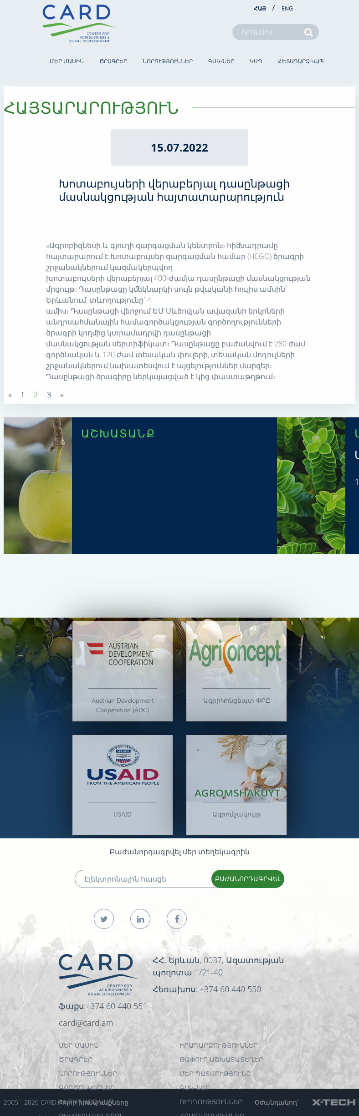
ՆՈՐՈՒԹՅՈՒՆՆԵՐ (168, 61)
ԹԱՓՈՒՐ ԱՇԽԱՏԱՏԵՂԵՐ (221, 1059)
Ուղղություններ (211, 1101)
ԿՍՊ (256, 61)
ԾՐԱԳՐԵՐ (113, 61)
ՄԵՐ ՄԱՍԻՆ (67, 61)
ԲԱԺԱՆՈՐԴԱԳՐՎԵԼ (248, 878)
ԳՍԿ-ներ (221, 61)
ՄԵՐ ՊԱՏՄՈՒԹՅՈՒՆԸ (215, 1073)
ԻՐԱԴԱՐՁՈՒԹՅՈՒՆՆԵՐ (219, 1045)
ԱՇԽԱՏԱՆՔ (118, 433)
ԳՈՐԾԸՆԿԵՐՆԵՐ (87, 1087)
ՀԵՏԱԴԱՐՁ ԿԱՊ (301, 61)
